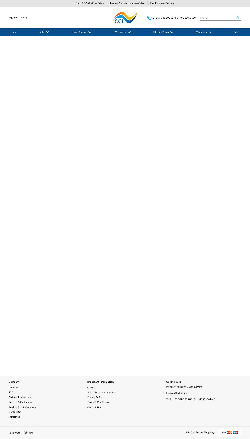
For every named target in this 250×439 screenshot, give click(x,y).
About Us (14, 387)
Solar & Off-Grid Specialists (90, 3)
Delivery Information (20, 397)
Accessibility (94, 406)
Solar (42, 32)
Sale (236, 32)
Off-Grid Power (161, 32)
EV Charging (120, 32)
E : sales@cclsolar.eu (177, 392)
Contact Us (15, 411)
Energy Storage (79, 32)
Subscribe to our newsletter (102, 392)
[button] (238, 18)
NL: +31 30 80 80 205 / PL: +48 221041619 (190, 399)
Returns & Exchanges (20, 402)
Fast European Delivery (162, 3)
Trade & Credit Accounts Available (127, 3)
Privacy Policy (94, 397)
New (14, 32)
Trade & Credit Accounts (22, 406)
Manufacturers (203, 32)
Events (91, 387)
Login (24, 17)
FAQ (11, 392)
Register (13, 17)
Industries (14, 416)
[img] (25, 432)
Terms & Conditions (98, 402)
